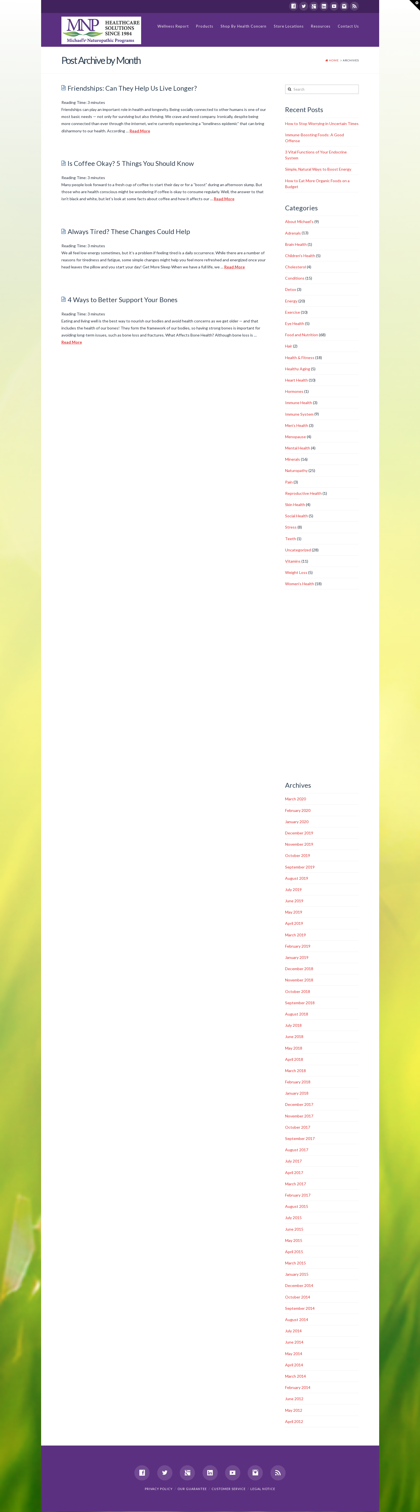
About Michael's (299, 222)
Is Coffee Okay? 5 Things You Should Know (131, 164)
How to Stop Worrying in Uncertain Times (322, 123)
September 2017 (300, 1138)
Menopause (295, 437)
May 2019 (293, 912)
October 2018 (297, 991)
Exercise (292, 312)
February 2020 (297, 810)
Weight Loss (296, 572)
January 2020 (296, 822)
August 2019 (296, 878)
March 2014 (295, 1376)
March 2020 (295, 799)
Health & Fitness (299, 357)
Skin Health (295, 504)
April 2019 (294, 923)
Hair (288, 346)
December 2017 (299, 1105)
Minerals (292, 459)
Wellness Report (173, 26)
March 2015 (295, 1263)
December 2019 (299, 833)
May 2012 (293, 1410)
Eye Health (294, 323)
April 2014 (294, 1365)
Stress (291, 527)
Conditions (295, 278)
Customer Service (229, 1489)
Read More (140, 131)
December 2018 (299, 969)
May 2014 (293, 1353)
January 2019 (296, 957)
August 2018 (296, 1014)
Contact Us (348, 26)
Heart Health (296, 380)
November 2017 (299, 1116)
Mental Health (297, 448)
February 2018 (297, 1082)
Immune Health (298, 403)
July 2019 (293, 889)
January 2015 (296, 1274)
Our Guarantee (192, 1489)
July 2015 (293, 1218)
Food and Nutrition (301, 335)
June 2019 (294, 901)
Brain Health (296, 244)
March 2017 (295, 1184)
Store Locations (289, 26)
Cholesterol (295, 267)
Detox (290, 290)
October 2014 (297, 1297)
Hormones (294, 391)
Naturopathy (296, 471)
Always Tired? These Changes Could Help (129, 232)
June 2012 (294, 1399)
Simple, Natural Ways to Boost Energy (318, 169)
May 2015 (293, 1240)
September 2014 (300, 1308)
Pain (289, 482)
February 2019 (297, 946)
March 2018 (295, 1070)
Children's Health (300, 255)
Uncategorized (298, 550)
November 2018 (299, 980)
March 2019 (295, 935)
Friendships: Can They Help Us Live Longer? (132, 88)
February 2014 (297, 1387)
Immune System (299, 414)
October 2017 (297, 1127)
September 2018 (300, 1003)
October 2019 (297, 856)
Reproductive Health (303, 493)
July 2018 (293, 1025)
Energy (291, 301)
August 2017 (296, 1150)
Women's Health (299, 584)
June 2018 (294, 1037)
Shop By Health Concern (243, 26)
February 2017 (297, 1195)
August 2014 (296, 1319)
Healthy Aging (297, 369)
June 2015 (294, 1229)
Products (204, 26)
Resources (320, 26)
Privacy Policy (159, 1489)
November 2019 (299, 844)
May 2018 (293, 1048)
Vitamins (293, 561)
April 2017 (294, 1172)
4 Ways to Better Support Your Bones (122, 300)
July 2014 (293, 1331)
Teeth (290, 538)
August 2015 (296, 1206)
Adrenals (293, 233)
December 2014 (299, 1286)
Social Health (296, 516)
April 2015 (294, 1252)
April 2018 (294, 1059)
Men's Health (296, 425)
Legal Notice (262, 1489)
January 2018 (296, 1093)
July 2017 (293, 1161)
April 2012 (294, 1421)
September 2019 (300, 867)
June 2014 (294, 1342)
